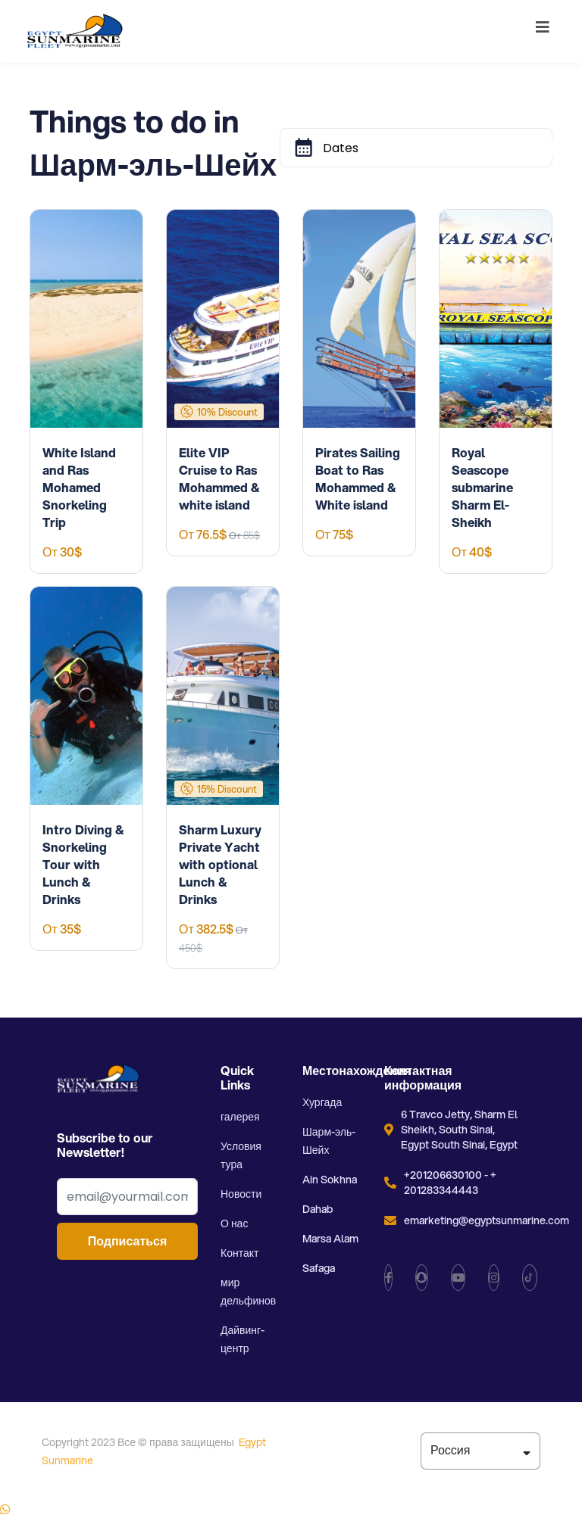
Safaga (318, 1268)
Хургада (322, 1102)
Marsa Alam (330, 1238)
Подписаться (127, 1241)
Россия (480, 1450)
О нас (234, 1223)
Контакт (239, 1253)
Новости (241, 1194)
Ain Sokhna (329, 1179)
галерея (240, 1116)
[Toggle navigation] (542, 31)
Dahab (317, 1209)
